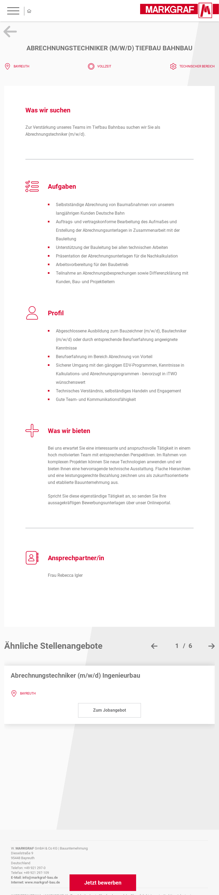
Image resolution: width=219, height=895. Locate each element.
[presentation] (154, 646)
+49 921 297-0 (34, 868)
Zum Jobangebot (109, 710)
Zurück (10, 31)
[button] (181, 646)
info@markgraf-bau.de (40, 877)
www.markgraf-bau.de (42, 882)
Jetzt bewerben (102, 882)
